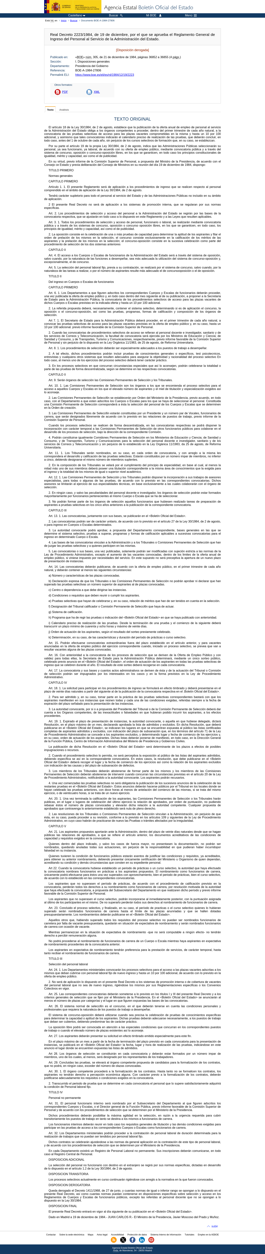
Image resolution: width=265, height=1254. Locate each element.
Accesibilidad (117, 1234)
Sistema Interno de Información (166, 1234)
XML (97, 91)
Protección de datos (137, 1234)
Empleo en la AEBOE (208, 1234)
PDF (65, 91)
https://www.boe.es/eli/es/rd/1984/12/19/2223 (104, 74)
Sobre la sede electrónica (71, 1234)
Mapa (90, 1234)
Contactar (51, 1234)
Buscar (73, 20)
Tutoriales (189, 1234)
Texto (50, 109)
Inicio (63, 20)
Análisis (64, 109)
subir (214, 1226)
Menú (191, 15)
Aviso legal (102, 1234)
